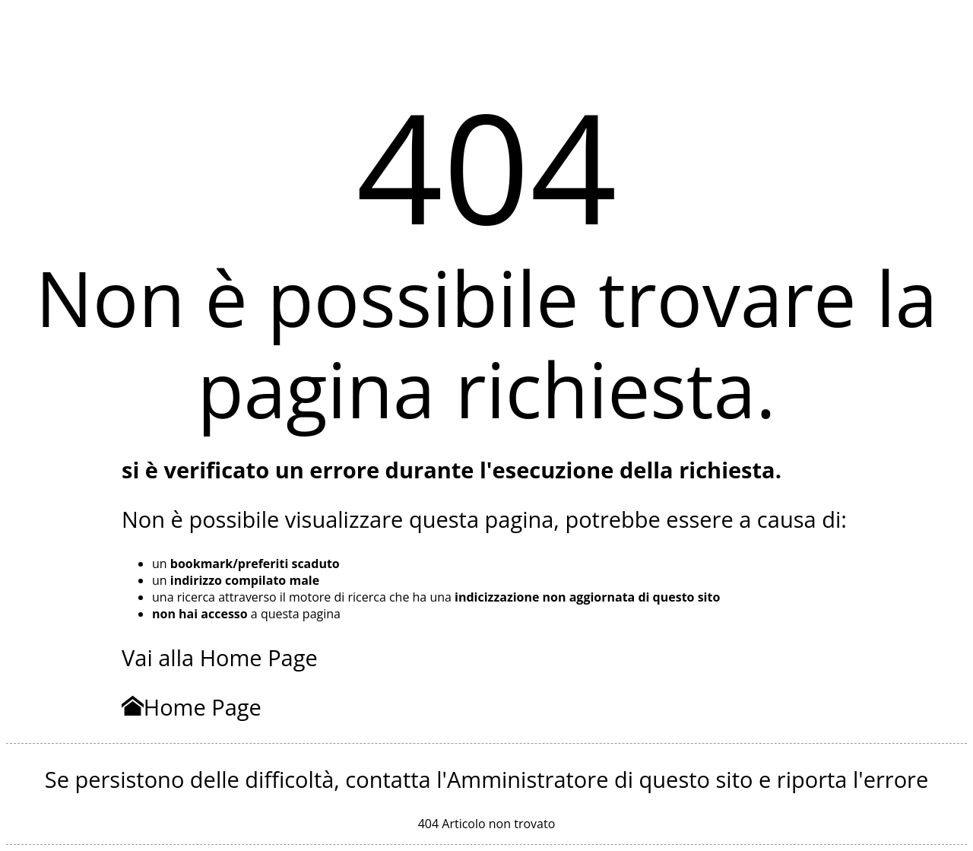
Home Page (191, 707)
